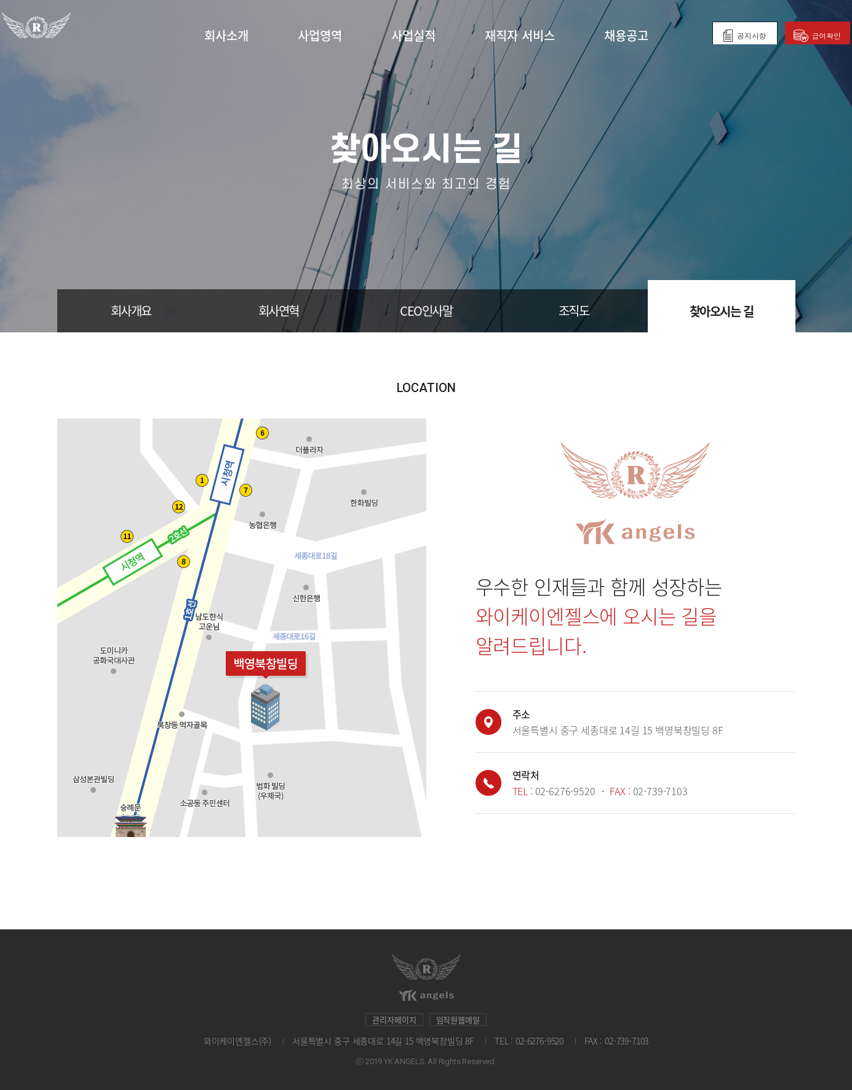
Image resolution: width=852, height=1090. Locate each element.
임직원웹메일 (458, 1019)
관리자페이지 (394, 1019)
